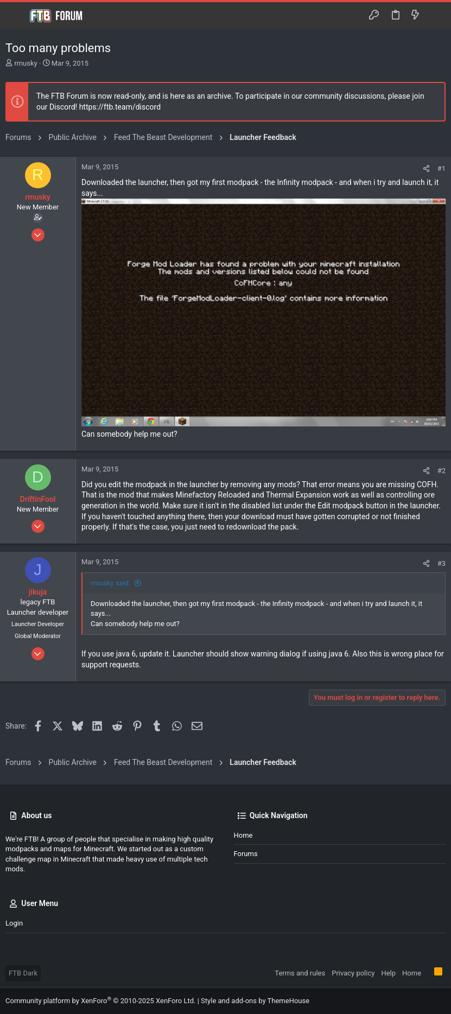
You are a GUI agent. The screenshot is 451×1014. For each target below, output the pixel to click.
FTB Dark (23, 973)
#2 (441, 471)
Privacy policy (353, 973)
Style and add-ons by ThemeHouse (255, 1001)
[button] (16, 15)
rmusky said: (110, 583)
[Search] (435, 15)
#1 (441, 168)
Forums (246, 854)
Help (388, 973)
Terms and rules (300, 973)
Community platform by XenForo (100, 1001)
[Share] (426, 168)
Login (14, 923)
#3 (441, 563)
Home (243, 835)
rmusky (25, 63)
